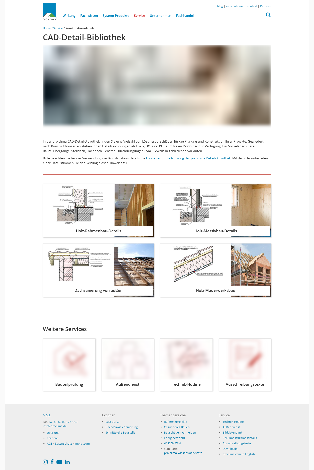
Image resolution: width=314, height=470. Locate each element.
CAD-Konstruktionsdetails (240, 438)
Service (58, 28)
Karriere (265, 6)
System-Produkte (116, 15)
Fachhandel (185, 15)
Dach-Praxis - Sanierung (122, 427)
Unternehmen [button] (160, 15)
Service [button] (139, 15)
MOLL (46, 415)
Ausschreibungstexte (237, 443)
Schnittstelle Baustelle (120, 432)
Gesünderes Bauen (177, 427)
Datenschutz (63, 443)
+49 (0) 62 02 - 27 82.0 (62, 422)
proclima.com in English (239, 454)
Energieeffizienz (174, 438)
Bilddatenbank (232, 432)
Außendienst (231, 427)
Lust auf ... (113, 422)
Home (47, 28)
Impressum (82, 443)
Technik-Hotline (233, 422)
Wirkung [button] (69, 15)
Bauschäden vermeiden (180, 432)
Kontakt (252, 6)
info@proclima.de (55, 426)
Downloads (230, 449)
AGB (49, 443)
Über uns (53, 433)
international (235, 6)
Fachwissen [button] (89, 15)
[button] (268, 16)
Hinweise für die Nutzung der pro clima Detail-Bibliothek (188, 158)
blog (220, 6)
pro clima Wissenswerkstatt (183, 453)
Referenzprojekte (175, 422)
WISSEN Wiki (172, 443)
